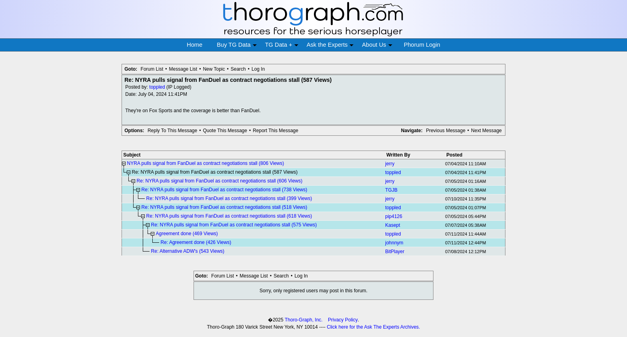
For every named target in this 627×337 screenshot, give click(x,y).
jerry (389, 164)
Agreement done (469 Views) (187, 233)
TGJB (391, 190)
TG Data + (281, 45)
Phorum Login (422, 45)
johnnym (394, 243)
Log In (258, 69)
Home (194, 45)
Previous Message (445, 130)
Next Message (486, 130)
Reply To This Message (172, 130)
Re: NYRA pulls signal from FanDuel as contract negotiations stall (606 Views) (220, 181)
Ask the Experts (330, 45)
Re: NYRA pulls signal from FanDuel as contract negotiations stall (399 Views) (229, 198)
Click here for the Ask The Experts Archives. (373, 327)
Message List (183, 69)
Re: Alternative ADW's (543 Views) (187, 251)
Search (238, 69)
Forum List (152, 69)
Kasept (392, 225)
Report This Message (275, 130)
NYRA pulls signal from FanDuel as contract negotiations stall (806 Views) (205, 163)
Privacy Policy (343, 320)
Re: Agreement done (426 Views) (196, 242)
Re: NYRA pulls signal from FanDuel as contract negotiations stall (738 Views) (225, 189)
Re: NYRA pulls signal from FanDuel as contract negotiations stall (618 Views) (229, 216)
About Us (377, 45)
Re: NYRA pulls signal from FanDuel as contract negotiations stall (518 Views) (225, 207)
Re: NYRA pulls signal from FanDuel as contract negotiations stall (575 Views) (234, 225)
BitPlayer (394, 251)
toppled (157, 87)
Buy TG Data (236, 45)
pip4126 (393, 216)
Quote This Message (225, 130)
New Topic (214, 69)
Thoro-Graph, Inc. (304, 320)
